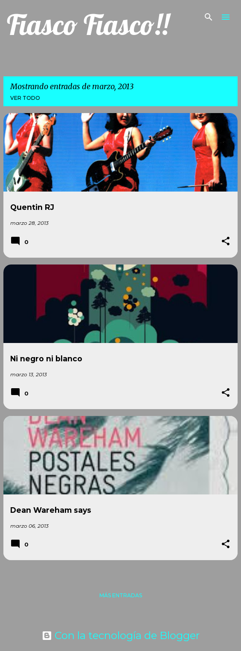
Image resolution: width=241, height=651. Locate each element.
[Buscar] (208, 17)
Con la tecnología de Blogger (121, 635)
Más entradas (120, 595)
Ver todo (25, 98)
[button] (226, 241)
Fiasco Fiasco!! (88, 24)
